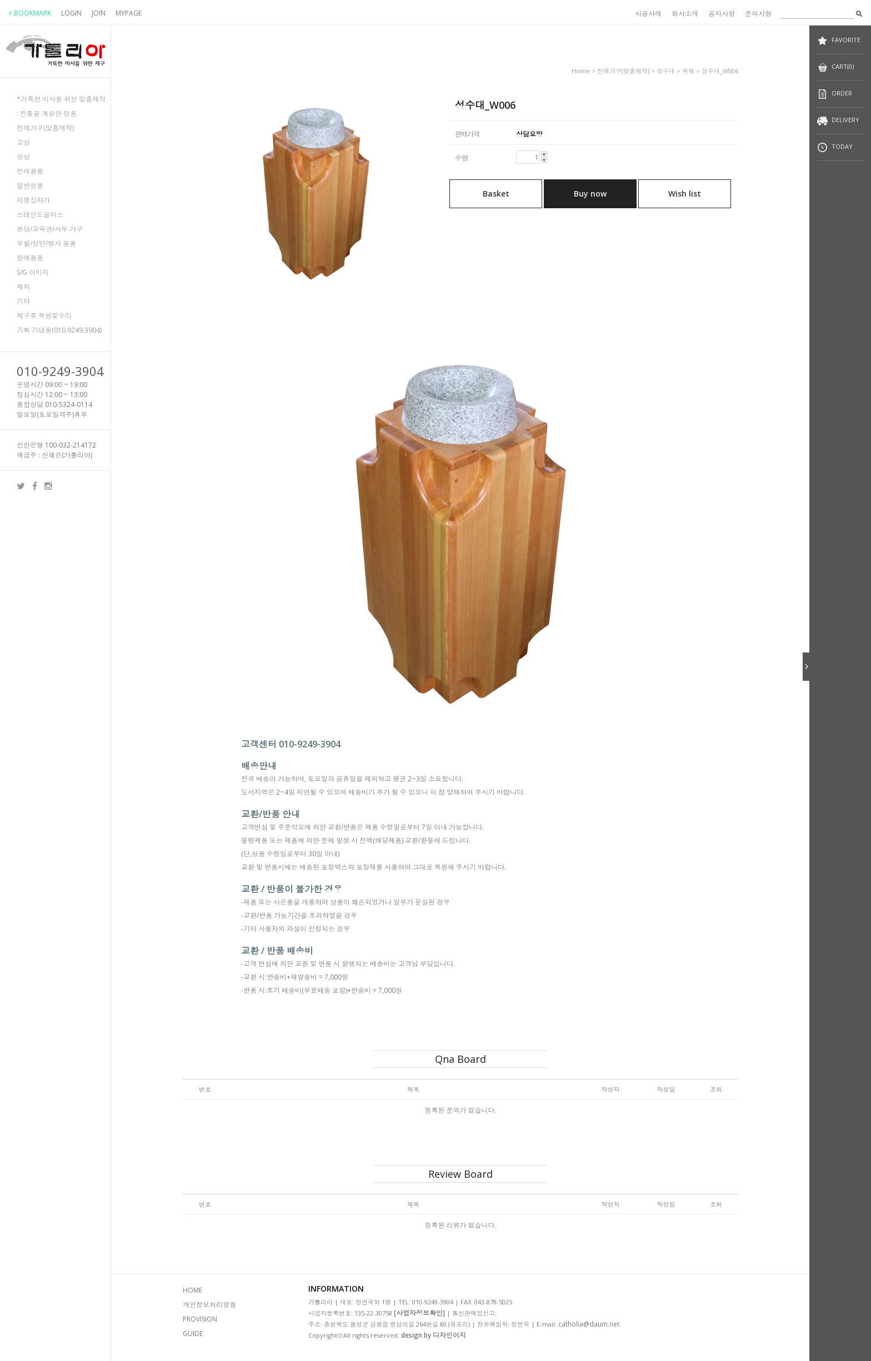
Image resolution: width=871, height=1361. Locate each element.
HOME (192, 1290)
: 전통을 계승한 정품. (47, 113)
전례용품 (30, 171)
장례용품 (30, 258)
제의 (23, 287)
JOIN (99, 13)
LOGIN (71, 13)
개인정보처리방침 (209, 1304)
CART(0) (835, 67)
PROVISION (200, 1319)
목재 (688, 71)
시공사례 (648, 13)
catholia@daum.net (588, 1324)
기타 (23, 301)
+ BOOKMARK (29, 13)
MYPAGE (129, 13)
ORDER (834, 94)
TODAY (835, 147)
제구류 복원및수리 (44, 315)
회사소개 (685, 13)
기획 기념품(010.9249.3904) (59, 330)
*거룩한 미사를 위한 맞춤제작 (61, 99)
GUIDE (193, 1333)
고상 (23, 142)
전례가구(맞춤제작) (45, 128)
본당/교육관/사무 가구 (50, 229)
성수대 (666, 71)
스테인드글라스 (40, 214)
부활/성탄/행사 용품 (46, 243)
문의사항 (758, 13)
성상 (23, 157)
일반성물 (30, 185)
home (581, 71)
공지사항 (721, 13)
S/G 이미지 (33, 272)
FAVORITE (838, 41)
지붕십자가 (33, 200)
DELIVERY (838, 121)
